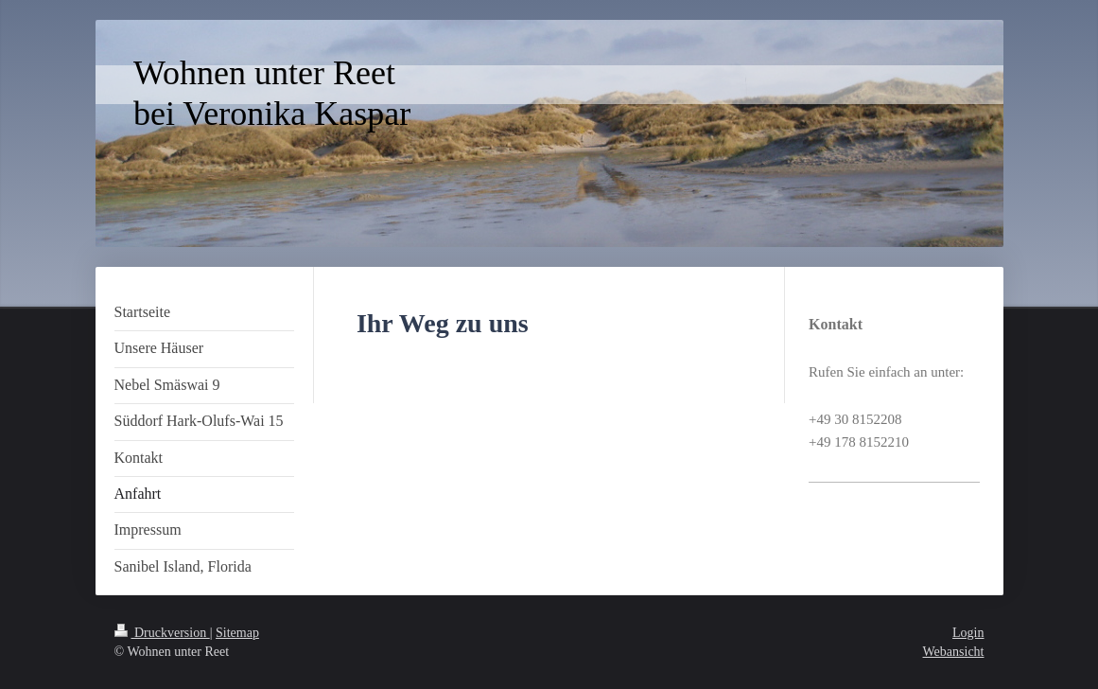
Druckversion (162, 633)
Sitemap (237, 633)
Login (968, 633)
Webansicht (954, 652)
